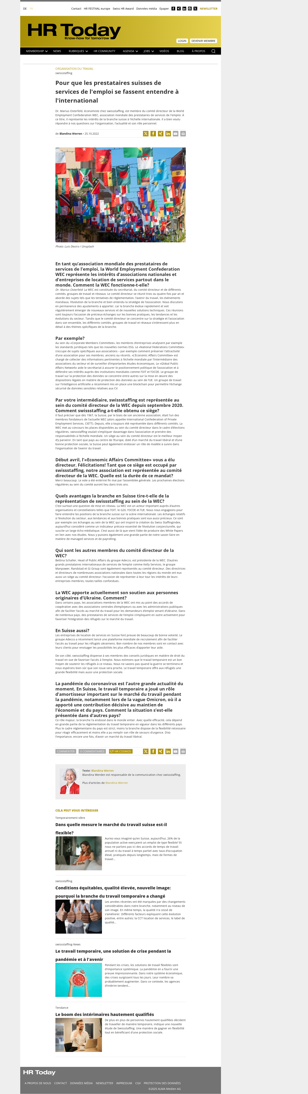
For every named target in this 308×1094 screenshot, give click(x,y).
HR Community (104, 51)
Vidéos (164, 51)
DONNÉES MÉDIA (81, 1083)
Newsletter (208, 8)
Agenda (130, 51)
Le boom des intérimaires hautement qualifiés (104, 1014)
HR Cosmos (123, 751)
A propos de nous (38, 1083)
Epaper (164, 8)
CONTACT (60, 1083)
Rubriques (78, 51)
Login (182, 41)
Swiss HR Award (123, 8)
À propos (198, 51)
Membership (37, 51)
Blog (180, 51)
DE (25, 8)
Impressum (124, 1083)
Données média (146, 8)
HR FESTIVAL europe (97, 8)
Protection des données (162, 1083)
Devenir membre (203, 41)
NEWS (57, 51)
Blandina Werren (71, 133)
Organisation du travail (74, 69)
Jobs (149, 51)
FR (31, 8)
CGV (138, 1083)
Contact (76, 8)
